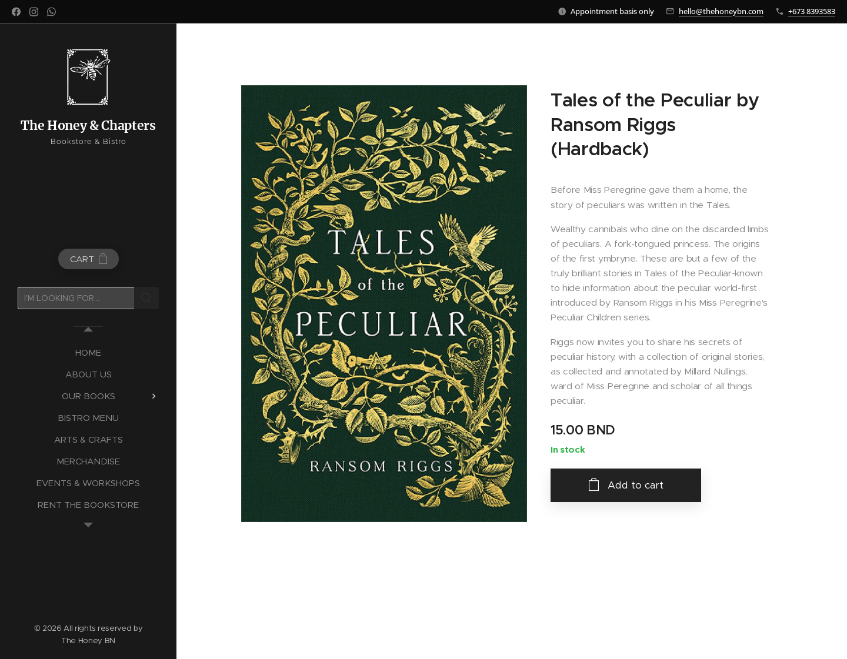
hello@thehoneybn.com (721, 11)
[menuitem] (88, 352)
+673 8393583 (811, 11)
